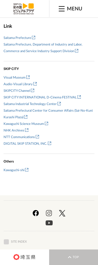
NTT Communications (21, 137)
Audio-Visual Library (20, 84)
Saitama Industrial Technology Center (32, 104)
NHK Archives (16, 130)
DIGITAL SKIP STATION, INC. (27, 143)
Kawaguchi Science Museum (26, 124)
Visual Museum (17, 77)
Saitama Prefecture (19, 38)
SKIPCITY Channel (19, 91)
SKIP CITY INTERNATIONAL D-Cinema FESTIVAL (42, 97)
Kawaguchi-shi (16, 170)
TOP (73, 257)
